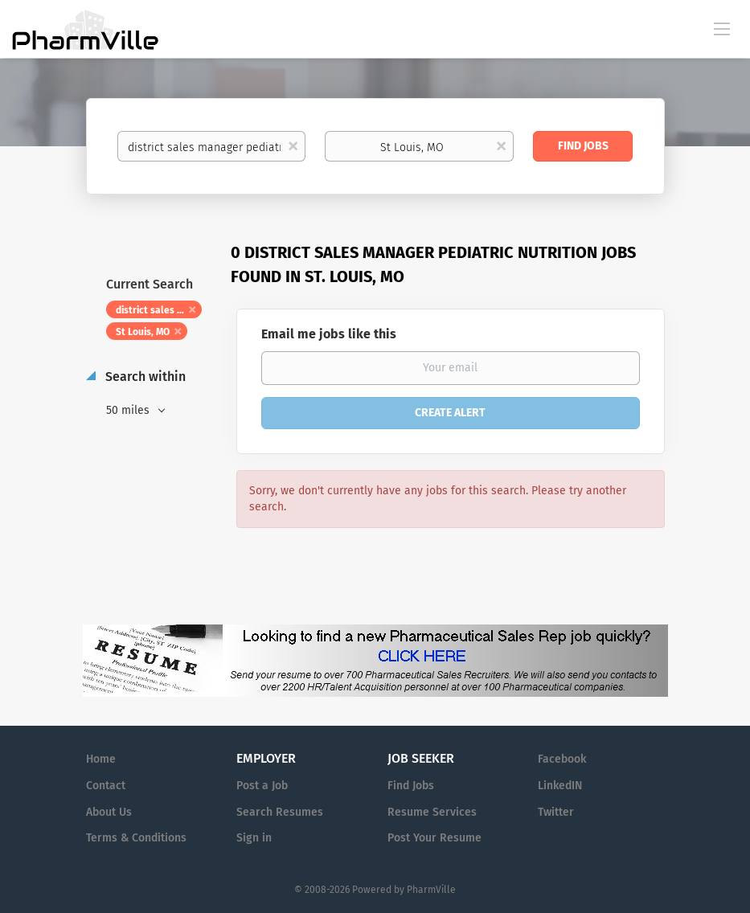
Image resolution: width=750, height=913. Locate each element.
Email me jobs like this (328, 334)
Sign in (254, 838)
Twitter (556, 812)
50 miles (129, 410)
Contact (105, 785)
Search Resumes (279, 812)
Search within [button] (144, 376)
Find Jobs (583, 146)
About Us (109, 812)
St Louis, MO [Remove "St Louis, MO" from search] (143, 332)
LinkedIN (560, 785)
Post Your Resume (434, 838)
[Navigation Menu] (722, 28)
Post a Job (262, 785)
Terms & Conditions (136, 838)
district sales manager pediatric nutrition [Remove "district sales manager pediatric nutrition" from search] (159, 310)
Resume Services (432, 812)
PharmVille (431, 889)
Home (101, 759)
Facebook (562, 759)
